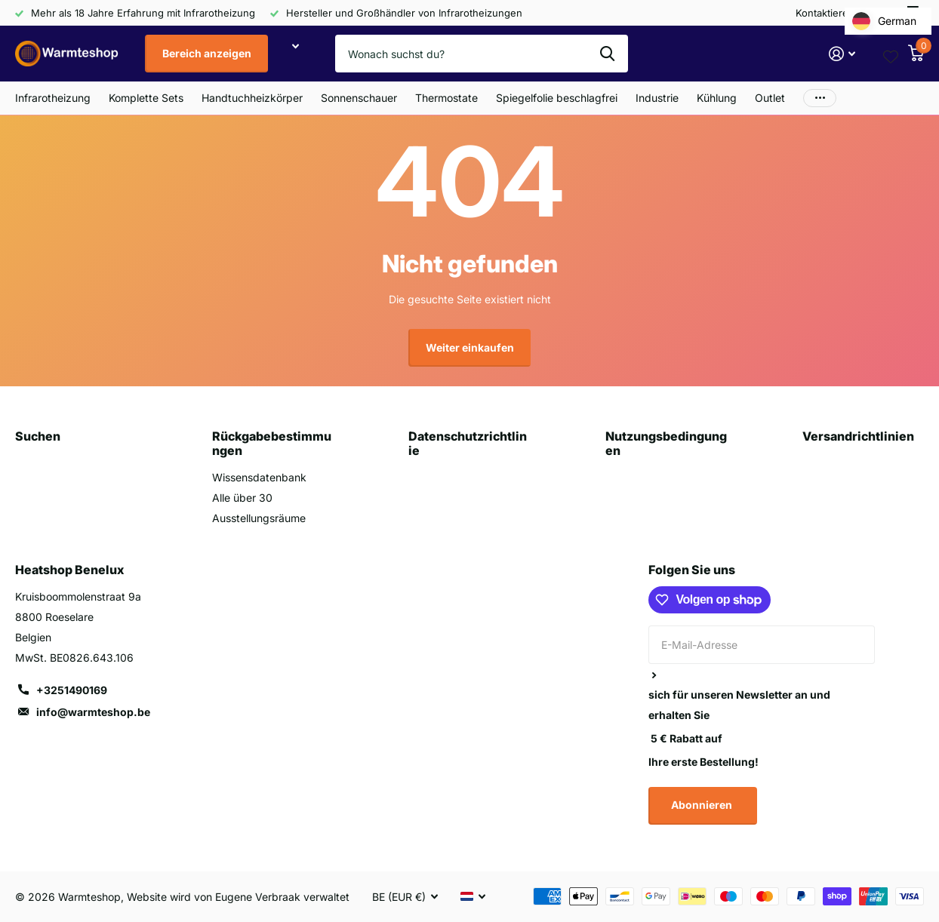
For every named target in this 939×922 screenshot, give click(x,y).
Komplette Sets (146, 97)
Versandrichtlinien (858, 436)
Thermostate (446, 97)
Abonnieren (702, 804)
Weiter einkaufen (470, 347)
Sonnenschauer (359, 97)
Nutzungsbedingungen (666, 443)
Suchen (37, 436)
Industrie (657, 97)
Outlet (770, 97)
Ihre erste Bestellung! (703, 761)
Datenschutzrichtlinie (467, 443)
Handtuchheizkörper (252, 97)
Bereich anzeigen (206, 53)
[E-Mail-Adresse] (761, 644)
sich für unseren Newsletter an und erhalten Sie (739, 704)
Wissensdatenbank (259, 477)
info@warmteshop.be (93, 711)
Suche (607, 53)
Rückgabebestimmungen (271, 443)
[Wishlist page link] (890, 53)
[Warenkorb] (915, 53)
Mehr (819, 98)
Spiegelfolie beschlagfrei (556, 97)
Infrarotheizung (53, 97)
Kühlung (717, 97)
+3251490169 (71, 690)
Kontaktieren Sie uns (844, 13)
